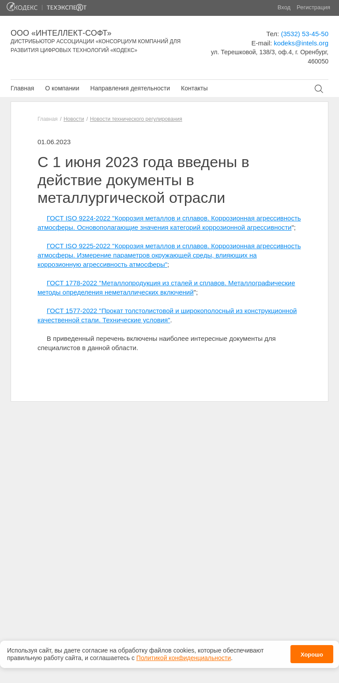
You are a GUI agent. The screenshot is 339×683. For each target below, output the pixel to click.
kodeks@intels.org (301, 43)
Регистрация (313, 7)
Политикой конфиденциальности (183, 655)
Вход (284, 7)
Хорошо (312, 652)
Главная (22, 88)
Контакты (194, 88)
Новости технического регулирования (136, 119)
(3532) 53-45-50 (304, 33)
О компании (62, 88)
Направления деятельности (130, 88)
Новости (74, 119)
